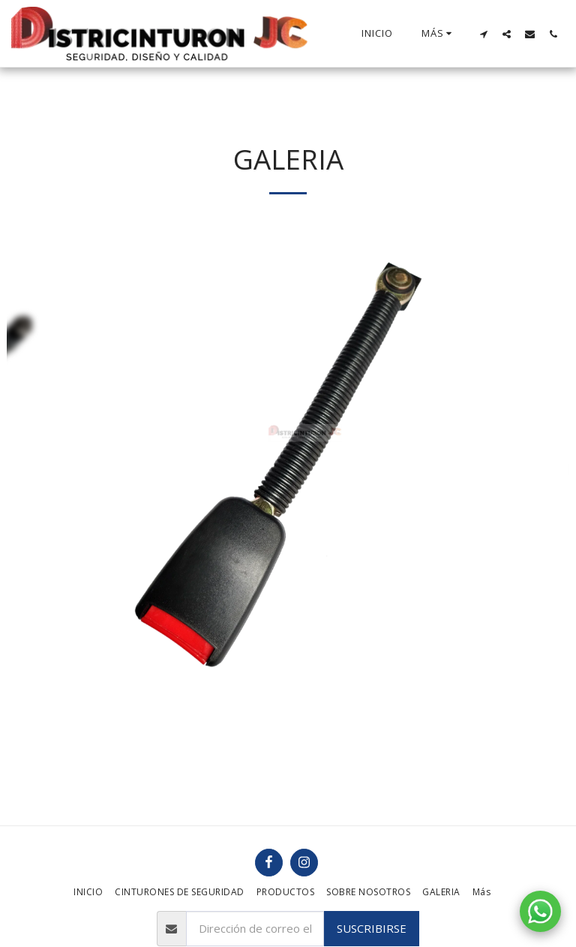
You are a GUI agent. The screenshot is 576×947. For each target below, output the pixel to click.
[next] (546, 451)
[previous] (29, 451)
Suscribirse (371, 928)
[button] (483, 34)
